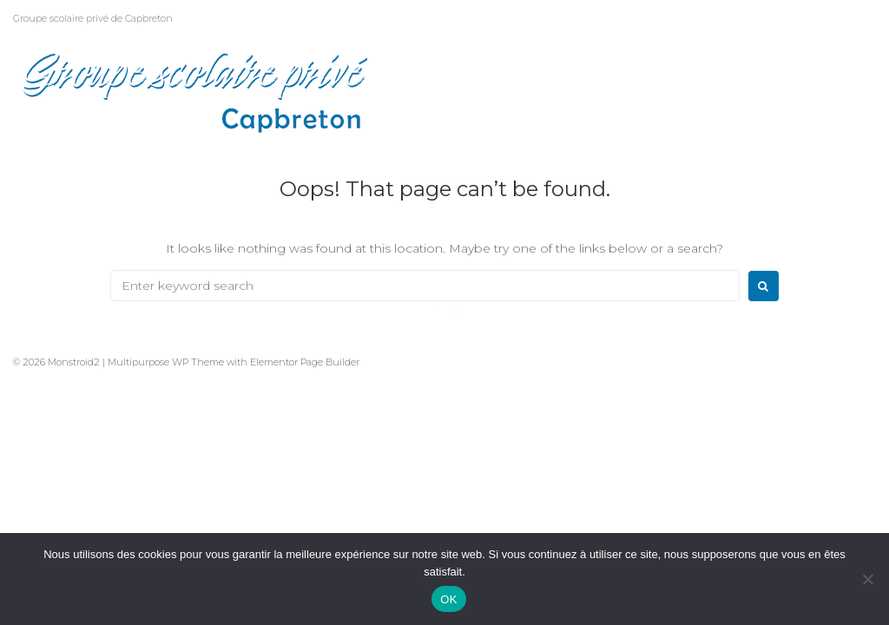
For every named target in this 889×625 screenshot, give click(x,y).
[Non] (867, 579)
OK (448, 599)
